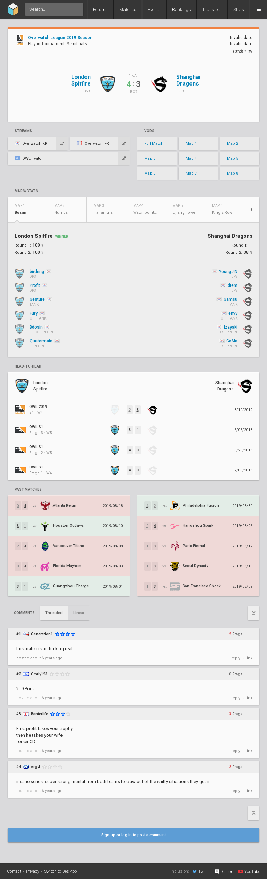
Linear (78, 613)
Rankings (181, 9)
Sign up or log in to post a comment (133, 835)
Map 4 (191, 158)
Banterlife (39, 714)
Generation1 (42, 634)
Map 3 (149, 158)
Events (154, 9)
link (249, 658)
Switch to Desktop (60, 871)
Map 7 (191, 173)
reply (235, 658)
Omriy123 (39, 674)
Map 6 (149, 173)
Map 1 (191, 143)
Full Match (153, 143)
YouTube (249, 871)
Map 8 (232, 173)
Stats (238, 9)
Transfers (212, 9)
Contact (14, 871)
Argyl (35, 767)
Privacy (32, 871)
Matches (127, 9)
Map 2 (232, 143)
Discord (224, 871)
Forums (100, 9)
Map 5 (232, 158)
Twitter (202, 871)
